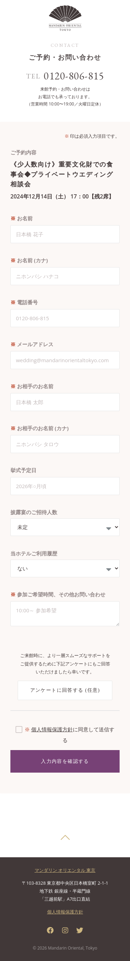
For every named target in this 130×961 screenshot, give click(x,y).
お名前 (21, 218)
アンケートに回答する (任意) (65, 690)
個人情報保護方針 (52, 729)
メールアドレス (31, 344)
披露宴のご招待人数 (33, 512)
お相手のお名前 (31, 386)
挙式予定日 (23, 470)
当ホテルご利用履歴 (33, 553)
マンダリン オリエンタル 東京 (65, 870)
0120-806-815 (74, 76)
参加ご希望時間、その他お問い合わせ (57, 594)
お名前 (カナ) (29, 260)
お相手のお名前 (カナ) (39, 428)
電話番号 (24, 302)
